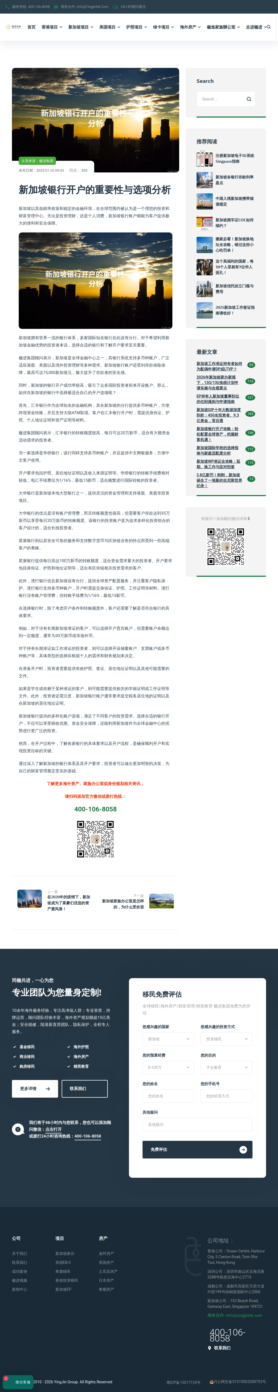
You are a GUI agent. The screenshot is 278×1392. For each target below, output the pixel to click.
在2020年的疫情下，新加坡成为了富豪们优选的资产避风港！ (68, 903)
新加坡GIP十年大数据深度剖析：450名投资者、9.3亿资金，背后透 (219, 415)
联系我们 (78, 1084)
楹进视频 (19, 1276)
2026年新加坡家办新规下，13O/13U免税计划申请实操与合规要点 (217, 382)
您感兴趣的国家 (156, 1023)
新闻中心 (19, 1285)
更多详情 (35, 1084)
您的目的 (208, 1051)
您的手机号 (210, 1080)
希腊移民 (63, 1267)
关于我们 (19, 1249)
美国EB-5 (63, 1258)
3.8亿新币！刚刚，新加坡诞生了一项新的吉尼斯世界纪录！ (219, 480)
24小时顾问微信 (133, 7)
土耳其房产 (108, 1267)
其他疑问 (150, 1108)
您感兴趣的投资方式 (218, 1023)
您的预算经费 (154, 1051)
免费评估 (199, 1145)
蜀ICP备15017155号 (183, 1378)
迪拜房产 (106, 1249)
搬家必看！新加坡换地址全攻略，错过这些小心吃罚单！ (235, 245)
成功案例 (19, 1267)
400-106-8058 (39, 7)
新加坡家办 (64, 1249)
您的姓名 (150, 1080)
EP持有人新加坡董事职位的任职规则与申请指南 (218, 399)
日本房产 (106, 1276)
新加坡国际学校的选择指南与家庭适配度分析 (217, 450)
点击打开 (53, 1125)
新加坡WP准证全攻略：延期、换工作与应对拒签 (218, 464)
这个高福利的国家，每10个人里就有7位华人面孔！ (235, 267)
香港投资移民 (66, 1276)
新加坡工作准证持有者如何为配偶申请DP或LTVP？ (219, 366)
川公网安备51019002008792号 (238, 1377)
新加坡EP (63, 1285)
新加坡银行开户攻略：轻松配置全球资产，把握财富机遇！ (217, 434)
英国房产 (106, 1258)
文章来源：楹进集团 (37, 161)
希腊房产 (106, 1285)
